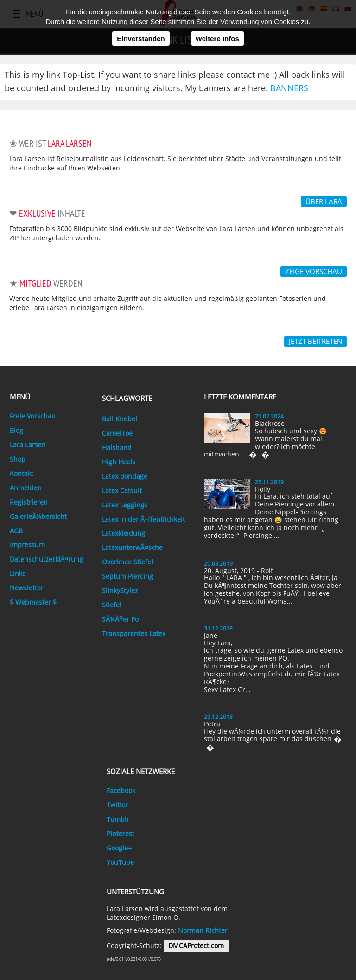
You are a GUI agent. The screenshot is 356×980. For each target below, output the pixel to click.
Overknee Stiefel (127, 562)
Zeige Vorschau (313, 271)
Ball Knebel (119, 419)
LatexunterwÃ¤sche (132, 547)
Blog (16, 430)
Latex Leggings (124, 505)
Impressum (27, 545)
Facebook (121, 790)
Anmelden (26, 488)
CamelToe (117, 433)
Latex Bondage (124, 476)
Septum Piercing (127, 576)
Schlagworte (127, 398)
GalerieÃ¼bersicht (38, 516)
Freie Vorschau (33, 416)
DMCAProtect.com (196, 946)
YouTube (120, 862)
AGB (16, 531)
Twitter (117, 805)
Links (17, 573)
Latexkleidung (123, 533)
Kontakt (21, 473)
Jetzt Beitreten (315, 341)
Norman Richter (203, 930)
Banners (289, 88)
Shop (17, 459)
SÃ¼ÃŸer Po (120, 619)
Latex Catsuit (122, 491)
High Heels (118, 462)
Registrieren (29, 502)
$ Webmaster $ (33, 602)
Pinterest (120, 834)
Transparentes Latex (133, 634)
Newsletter (27, 588)
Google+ (119, 848)
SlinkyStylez (120, 591)
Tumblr (118, 819)
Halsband (117, 447)
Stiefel (111, 605)
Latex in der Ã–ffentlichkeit (143, 519)
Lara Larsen (28, 445)
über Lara (323, 201)
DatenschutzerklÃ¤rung (46, 559)
